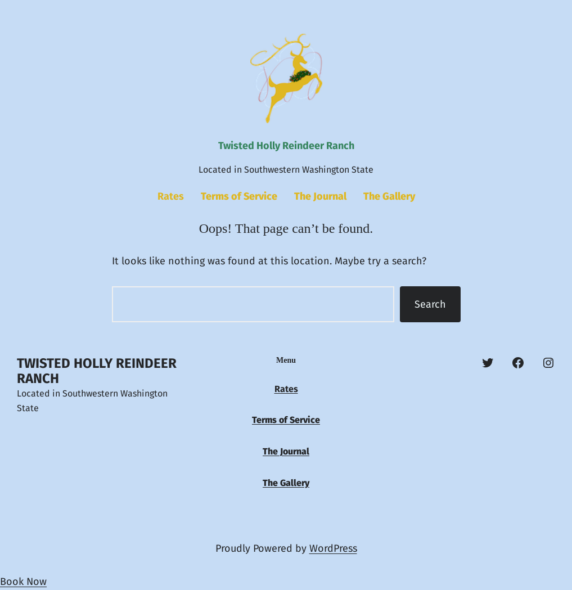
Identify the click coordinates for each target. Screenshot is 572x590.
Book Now (23, 581)
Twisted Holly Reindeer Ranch (286, 145)
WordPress (333, 548)
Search (430, 304)
